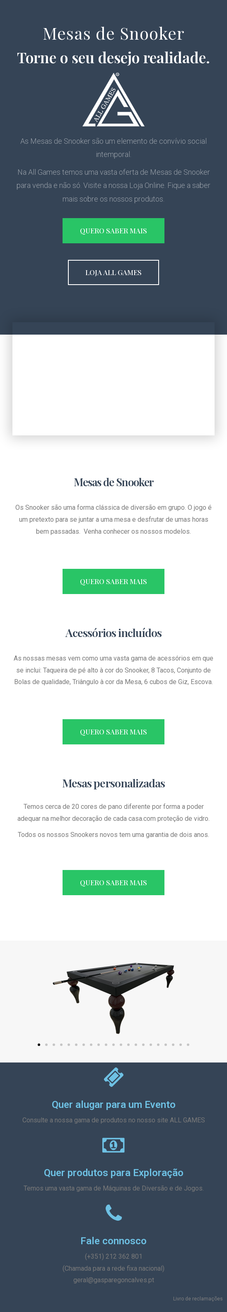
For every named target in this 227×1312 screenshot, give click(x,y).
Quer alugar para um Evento (114, 1104)
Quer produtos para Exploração (114, 1173)
